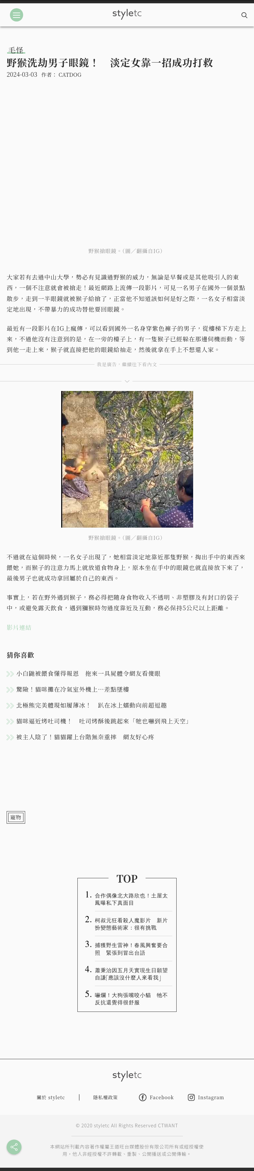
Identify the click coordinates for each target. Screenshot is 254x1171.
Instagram (206, 1097)
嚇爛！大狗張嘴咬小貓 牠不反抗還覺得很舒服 (131, 998)
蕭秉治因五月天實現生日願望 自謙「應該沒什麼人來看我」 (133, 973)
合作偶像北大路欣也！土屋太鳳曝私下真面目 (131, 899)
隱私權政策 (105, 1097)
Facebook (156, 1097)
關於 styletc (51, 1097)
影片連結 (19, 627)
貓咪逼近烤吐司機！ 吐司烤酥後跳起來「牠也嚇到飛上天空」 (104, 720)
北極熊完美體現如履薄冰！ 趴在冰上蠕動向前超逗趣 (91, 705)
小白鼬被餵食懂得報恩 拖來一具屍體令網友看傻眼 (88, 673)
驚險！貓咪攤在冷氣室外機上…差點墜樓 (72, 689)
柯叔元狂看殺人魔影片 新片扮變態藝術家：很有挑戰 (131, 924)
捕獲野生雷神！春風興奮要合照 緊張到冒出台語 (131, 948)
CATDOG (70, 74)
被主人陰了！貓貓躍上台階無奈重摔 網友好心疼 (85, 736)
